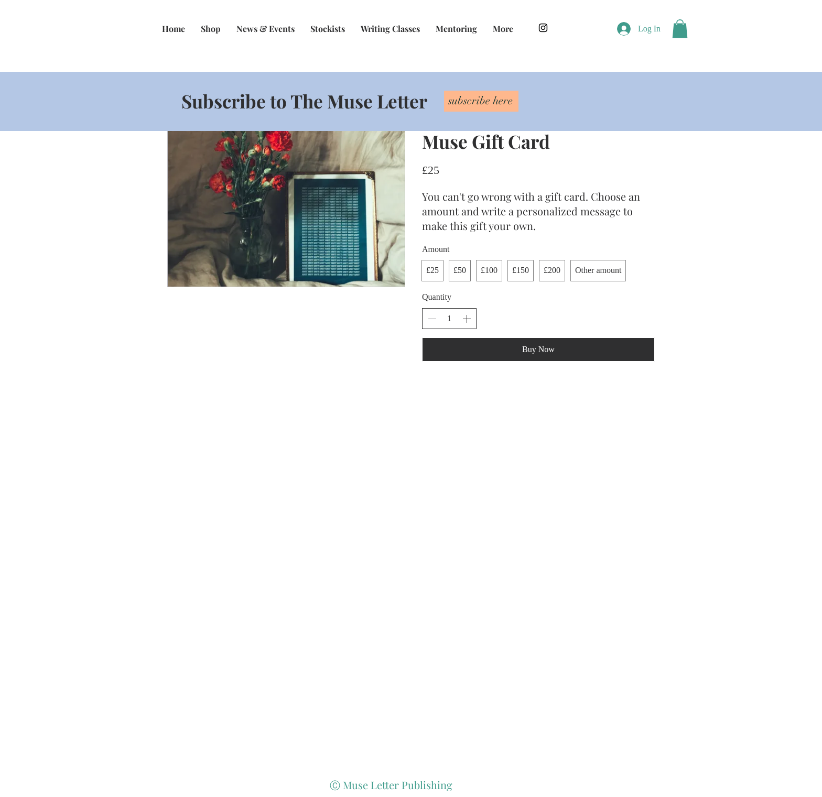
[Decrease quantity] (432, 319)
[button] (680, 28)
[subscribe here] (481, 101)
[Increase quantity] (466, 319)
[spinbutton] (449, 318)
